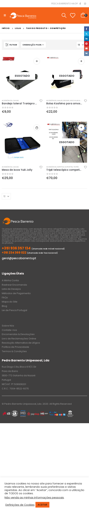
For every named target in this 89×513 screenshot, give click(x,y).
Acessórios (7, 100)
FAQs (5, 297)
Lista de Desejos (11, 289)
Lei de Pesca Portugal (14, 310)
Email (86, 48)
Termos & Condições (14, 351)
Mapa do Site (9, 301)
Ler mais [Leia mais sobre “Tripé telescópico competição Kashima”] (81, 127)
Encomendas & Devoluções (18, 334)
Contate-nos (9, 330)
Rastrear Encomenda (14, 284)
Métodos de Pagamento (16, 293)
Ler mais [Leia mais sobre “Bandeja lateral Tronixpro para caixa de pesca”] (36, 61)
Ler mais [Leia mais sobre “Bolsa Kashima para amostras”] (81, 61)
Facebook (86, 28)
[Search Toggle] (64, 15)
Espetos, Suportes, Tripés (68, 167)
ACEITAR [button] (42, 504)
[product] (22, 75)
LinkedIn (86, 38)
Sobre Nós (8, 325)
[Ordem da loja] (33, 44)
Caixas (16, 100)
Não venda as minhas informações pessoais (34, 497)
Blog (4, 306)
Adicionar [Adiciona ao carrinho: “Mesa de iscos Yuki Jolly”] (36, 127)
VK (86, 53)
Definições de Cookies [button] (20, 504)
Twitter (86, 33)
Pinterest (86, 43)
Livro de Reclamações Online (19, 338)
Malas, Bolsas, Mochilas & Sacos (71, 100)
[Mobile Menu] (5, 15)
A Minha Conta (10, 280)
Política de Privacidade (15, 347)
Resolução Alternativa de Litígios (21, 342)
